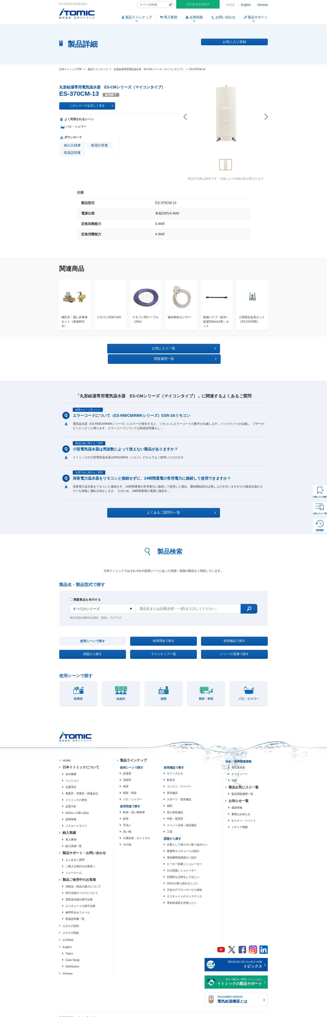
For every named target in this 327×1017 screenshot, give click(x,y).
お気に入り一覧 (320, 513)
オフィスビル (175, 768)
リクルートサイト (76, 820)
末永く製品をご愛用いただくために (239, 977)
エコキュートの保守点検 (80, 900)
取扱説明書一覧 (74, 913)
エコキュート (239, 768)
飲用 (125, 813)
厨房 (125, 781)
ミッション (72, 775)
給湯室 (127, 768)
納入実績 (69, 827)
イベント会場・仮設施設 (182, 820)
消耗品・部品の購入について (83, 881)
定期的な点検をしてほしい (183, 871)
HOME (67, 755)
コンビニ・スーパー (179, 781)
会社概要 (70, 769)
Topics (69, 948)
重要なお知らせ (240, 809)
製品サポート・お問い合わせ (84, 848)
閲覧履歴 (320, 530)
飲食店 (171, 774)
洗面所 (127, 774)
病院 (169, 800)
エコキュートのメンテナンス (184, 891)
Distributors (72, 961)
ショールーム (73, 867)
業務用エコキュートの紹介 (183, 846)
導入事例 (70, 834)
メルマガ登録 (71, 927)
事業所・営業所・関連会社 (81, 788)
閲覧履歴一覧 (200, 348)
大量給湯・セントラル (136, 833)
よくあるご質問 (74, 854)
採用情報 (70, 814)
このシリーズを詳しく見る (91, 106)
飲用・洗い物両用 (134, 807)
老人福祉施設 (175, 807)
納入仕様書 (72, 145)
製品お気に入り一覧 (244, 782)
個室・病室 (130, 787)
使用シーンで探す (92, 632)
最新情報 (236, 802)
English (246, 4)
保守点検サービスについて (81, 887)
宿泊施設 (172, 787)
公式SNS (68, 934)
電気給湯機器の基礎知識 (239, 995)
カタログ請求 (71, 920)
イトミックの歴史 (76, 794)
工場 (169, 826)
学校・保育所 (175, 813)
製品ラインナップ (133, 755)
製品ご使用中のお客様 (79, 874)
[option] (73, 305)
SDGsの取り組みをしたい (183, 878)
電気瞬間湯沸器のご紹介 (182, 852)
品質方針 (70, 801)
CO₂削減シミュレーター (181, 865)
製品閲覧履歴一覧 (242, 788)
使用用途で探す (163, 632)
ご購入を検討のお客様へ (80, 861)
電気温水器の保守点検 (79, 894)
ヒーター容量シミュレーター (184, 859)
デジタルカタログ (198, 4)
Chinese (262, 4)
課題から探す (93, 647)
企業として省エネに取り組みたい (187, 839)
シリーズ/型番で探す (234, 647)
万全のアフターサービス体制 (184, 884)
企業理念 (70, 782)
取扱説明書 (72, 152)
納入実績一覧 (73, 841)
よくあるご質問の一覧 (167, 502)
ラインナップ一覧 (163, 647)
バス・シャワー (132, 794)
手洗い (127, 820)
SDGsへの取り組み (77, 807)
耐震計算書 (99, 145)
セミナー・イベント (243, 815)
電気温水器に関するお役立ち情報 (239, 959)
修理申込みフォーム (77, 907)
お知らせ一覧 (239, 796)
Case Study (72, 955)
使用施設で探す (234, 632)
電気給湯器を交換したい (182, 897)
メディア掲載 (239, 822)
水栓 (234, 775)
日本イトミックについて (81, 762)
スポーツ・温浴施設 (179, 794)
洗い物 (127, 826)
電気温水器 (238, 762)
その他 (127, 839)
